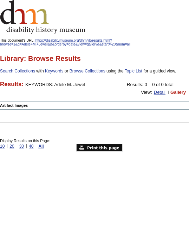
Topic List (133, 71)
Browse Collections (87, 71)
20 (11, 146)
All (41, 146)
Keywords (54, 71)
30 (21, 146)
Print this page (99, 148)
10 (2, 146)
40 (31, 146)
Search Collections (17, 71)
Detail (159, 92)
